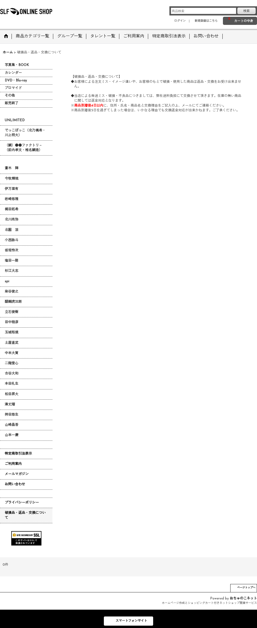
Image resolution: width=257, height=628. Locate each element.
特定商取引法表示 (18, 453)
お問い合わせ (15, 484)
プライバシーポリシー (22, 502)
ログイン (180, 21)
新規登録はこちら (206, 21)
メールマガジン (17, 474)
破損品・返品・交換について (25, 515)
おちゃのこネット (243, 598)
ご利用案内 (13, 464)
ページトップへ (246, 587)
